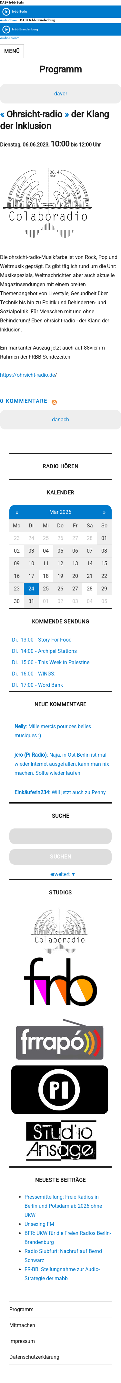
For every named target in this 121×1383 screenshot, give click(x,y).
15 (104, 563)
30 (17, 601)
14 (90, 563)
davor (60, 94)
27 (75, 538)
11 (46, 563)
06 (75, 551)
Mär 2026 (60, 512)
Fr (75, 526)
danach (60, 419)
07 (90, 551)
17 (31, 576)
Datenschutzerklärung (34, 1357)
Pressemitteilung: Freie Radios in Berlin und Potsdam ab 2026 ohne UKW (63, 1206)
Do (60, 526)
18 (46, 576)
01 (104, 538)
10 (31, 563)
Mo (16, 526)
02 (17, 551)
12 (60, 563)
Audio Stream (9, 20)
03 (31, 551)
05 (60, 551)
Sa (90, 526)
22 (104, 576)
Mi (46, 526)
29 (104, 589)
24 (31, 538)
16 (17, 576)
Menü (11, 51)
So (104, 526)
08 (104, 551)
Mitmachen (22, 1325)
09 (17, 563)
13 (75, 563)
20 (75, 576)
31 (31, 601)
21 (90, 576)
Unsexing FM (39, 1224)
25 (46, 538)
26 (60, 538)
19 (60, 576)
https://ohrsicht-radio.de (27, 375)
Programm (21, 1309)
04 (46, 551)
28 (90, 538)
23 (17, 538)
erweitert (63, 874)
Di (31, 526)
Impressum (22, 1341)
